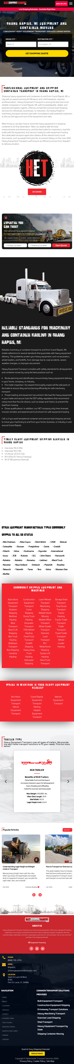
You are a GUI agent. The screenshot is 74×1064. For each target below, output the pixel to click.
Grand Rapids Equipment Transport (37, 700)
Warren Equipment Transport (58, 700)
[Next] (68, 781)
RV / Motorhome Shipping (45, 646)
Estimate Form (8, 1018)
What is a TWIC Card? (10, 1031)
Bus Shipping (13, 649)
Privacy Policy (26, 1061)
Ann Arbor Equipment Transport (16, 700)
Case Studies (7, 1023)
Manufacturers (8, 1027)
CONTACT (5, 1014)
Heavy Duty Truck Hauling (29, 653)
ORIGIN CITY (11, 39)
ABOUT (4, 1002)
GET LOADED (37, 192)
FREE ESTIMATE (37, 1053)
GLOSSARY (6, 1006)
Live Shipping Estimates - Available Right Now (37, 9)
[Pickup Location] (16, 245)
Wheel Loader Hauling (61, 643)
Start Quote (61, 245)
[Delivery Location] (40, 245)
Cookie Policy (39, 1061)
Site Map (50, 1061)
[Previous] (6, 781)
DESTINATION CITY (46, 39)
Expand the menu (70, 4)
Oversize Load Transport (45, 636)
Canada (5, 1035)
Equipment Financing (37, 942)
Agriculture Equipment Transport (13, 603)
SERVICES (5, 1010)
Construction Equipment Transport (29, 603)
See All (68, 830)
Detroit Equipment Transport (16, 710)
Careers (5, 1039)
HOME (4, 997)
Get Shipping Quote (37, 53)
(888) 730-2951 (61, 4)
